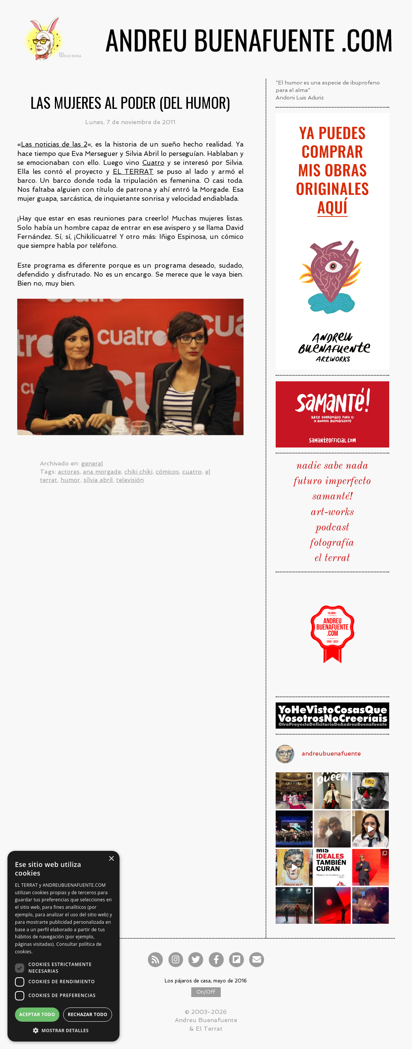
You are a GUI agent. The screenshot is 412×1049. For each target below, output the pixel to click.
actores (69, 471)
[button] (63, 1030)
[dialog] (63, 946)
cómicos (167, 471)
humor (70, 479)
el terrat (332, 558)
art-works (332, 512)
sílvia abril (98, 479)
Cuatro (153, 162)
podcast (332, 528)
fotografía (332, 543)
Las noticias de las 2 (54, 144)
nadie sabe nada (332, 466)
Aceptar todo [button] (37, 1014)
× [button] (111, 859)
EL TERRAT (133, 171)
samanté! (332, 497)
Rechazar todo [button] (87, 1014)
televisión (130, 479)
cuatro (192, 471)
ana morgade (102, 471)
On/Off (205, 992)
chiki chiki (138, 471)
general (92, 463)
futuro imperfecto (332, 481)
